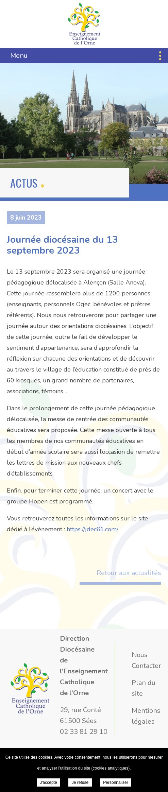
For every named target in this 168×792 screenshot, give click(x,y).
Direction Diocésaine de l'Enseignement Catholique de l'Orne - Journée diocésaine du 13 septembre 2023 (84, 24)
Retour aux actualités (129, 573)
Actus (23, 183)
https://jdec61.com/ (92, 529)
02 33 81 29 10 (83, 731)
